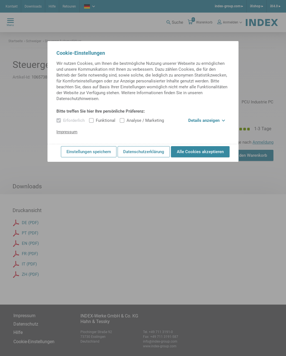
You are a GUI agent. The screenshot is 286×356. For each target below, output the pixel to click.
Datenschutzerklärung (143, 151)
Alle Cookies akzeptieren (200, 151)
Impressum (66, 131)
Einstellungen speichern (88, 151)
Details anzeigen (206, 120)
